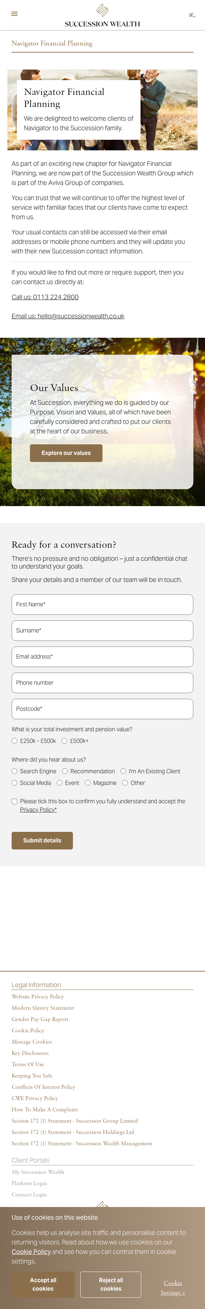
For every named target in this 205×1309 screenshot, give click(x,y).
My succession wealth (38, 1172)
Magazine (105, 783)
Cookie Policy (31, 1252)
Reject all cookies (111, 1284)
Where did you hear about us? (49, 759)
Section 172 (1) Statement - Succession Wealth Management (82, 1144)
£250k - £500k (38, 741)
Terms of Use (28, 1065)
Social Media (35, 783)
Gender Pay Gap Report (40, 1019)
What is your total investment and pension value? (72, 729)
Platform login (29, 1184)
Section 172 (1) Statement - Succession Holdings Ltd (73, 1132)
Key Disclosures (30, 1053)
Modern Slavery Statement (43, 1008)
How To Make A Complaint (45, 1110)
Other (138, 783)
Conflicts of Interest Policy (43, 1087)
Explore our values (66, 453)
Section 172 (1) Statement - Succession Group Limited (75, 1121)
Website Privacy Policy (38, 997)
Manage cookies (32, 1042)
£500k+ (79, 741)
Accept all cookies (43, 1284)
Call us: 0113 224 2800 (45, 297)
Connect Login (29, 1195)
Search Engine (38, 771)
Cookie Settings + (173, 1288)
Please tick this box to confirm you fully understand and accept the (102, 805)
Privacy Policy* (38, 809)
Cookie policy (28, 1031)
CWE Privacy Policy (35, 1098)
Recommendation (92, 771)
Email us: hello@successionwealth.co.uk (68, 316)
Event (72, 783)
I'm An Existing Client (154, 771)
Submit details (42, 840)
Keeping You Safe (32, 1076)
